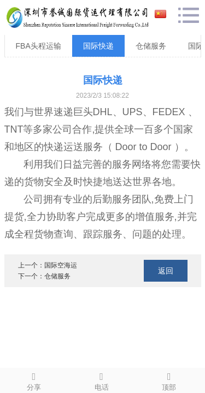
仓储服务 (151, 45)
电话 (102, 379)
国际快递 (98, 45)
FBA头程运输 (38, 45)
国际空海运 (60, 265)
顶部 (169, 379)
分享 (34, 379)
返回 (165, 270)
